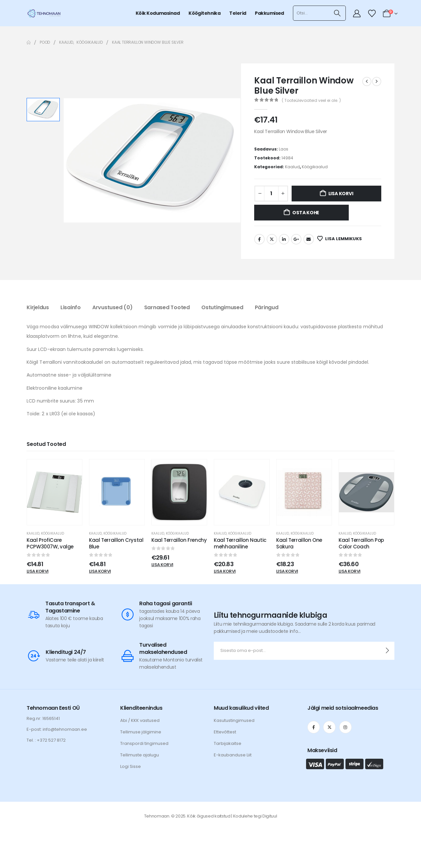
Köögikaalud (315, 167)
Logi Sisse (130, 766)
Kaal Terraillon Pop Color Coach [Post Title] (361, 543)
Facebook (259, 239)
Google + (296, 239)
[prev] (366, 81)
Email (308, 239)
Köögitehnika (204, 13)
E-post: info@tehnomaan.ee (57, 729)
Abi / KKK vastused (140, 720)
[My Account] (357, 13)
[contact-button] (387, 651)
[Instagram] (345, 727)
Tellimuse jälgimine (140, 732)
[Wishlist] (371, 13)
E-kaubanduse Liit (233, 755)
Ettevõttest (225, 732)
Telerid (237, 13)
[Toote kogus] (271, 193)
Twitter (272, 239)
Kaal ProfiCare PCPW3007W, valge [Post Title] (50, 543)
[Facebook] (313, 727)
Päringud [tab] (266, 307)
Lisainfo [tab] (70, 307)
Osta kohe (305, 212)
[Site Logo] (44, 13)
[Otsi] (337, 13)
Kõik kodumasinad (158, 13)
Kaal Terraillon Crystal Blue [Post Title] (116, 543)
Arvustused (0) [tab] (112, 307)
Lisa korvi (340, 193)
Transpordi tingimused (144, 743)
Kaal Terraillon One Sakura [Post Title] (299, 543)
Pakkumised (269, 13)
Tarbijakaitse (227, 743)
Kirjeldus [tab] (38, 307)
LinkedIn (284, 239)
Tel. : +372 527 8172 (46, 740)
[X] (329, 727)
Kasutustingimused (234, 720)
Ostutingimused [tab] (222, 307)
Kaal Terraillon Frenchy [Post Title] (179, 540)
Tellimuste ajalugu (139, 755)
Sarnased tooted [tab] (167, 307)
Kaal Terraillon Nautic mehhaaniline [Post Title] (240, 543)
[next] (376, 81)
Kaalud (292, 167)
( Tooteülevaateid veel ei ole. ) (311, 100)
